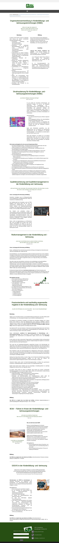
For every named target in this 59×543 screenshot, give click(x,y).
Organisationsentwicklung (22, 14)
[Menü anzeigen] (27, 11)
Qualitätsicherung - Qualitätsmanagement (37, 14)
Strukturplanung (28, 14)
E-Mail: (14, 535)
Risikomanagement (46, 14)
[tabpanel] (29, 0)
